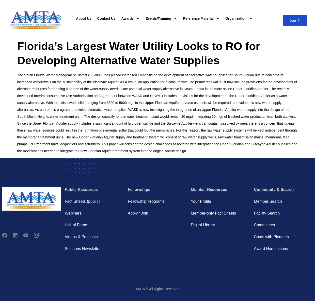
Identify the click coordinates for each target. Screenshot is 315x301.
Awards (130, 18)
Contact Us (106, 18)
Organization (238, 18)
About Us (83, 18)
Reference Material (201, 18)
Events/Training (161, 18)
